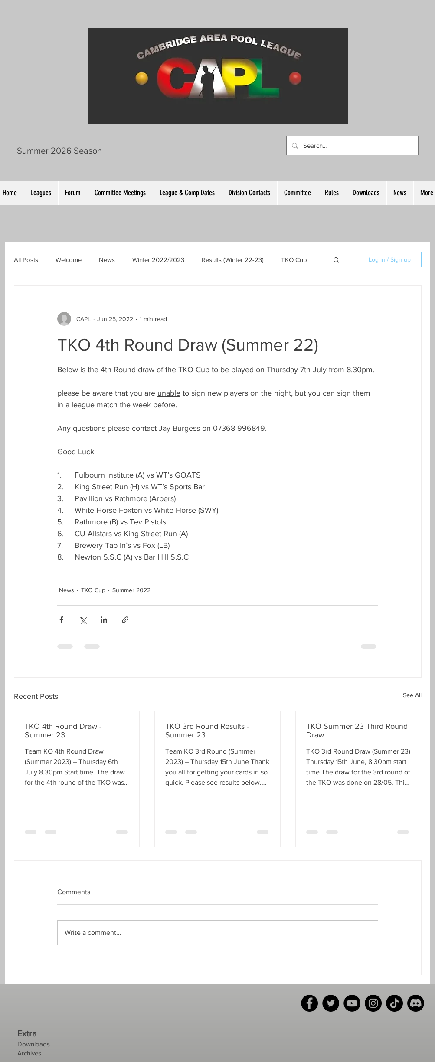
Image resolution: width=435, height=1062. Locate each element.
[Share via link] (125, 620)
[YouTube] (351, 1003)
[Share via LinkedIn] (104, 620)
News (107, 259)
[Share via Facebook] (61, 620)
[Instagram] (373, 1003)
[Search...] (351, 145)
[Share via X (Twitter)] (82, 620)
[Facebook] (309, 1003)
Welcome (69, 259)
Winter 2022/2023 (158, 259)
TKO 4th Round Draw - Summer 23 (63, 730)
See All (412, 695)
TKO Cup (294, 259)
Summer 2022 (131, 590)
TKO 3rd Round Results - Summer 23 (207, 730)
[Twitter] (330, 1003)
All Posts (26, 259)
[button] (336, 259)
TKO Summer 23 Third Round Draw (357, 730)
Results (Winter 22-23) (233, 259)
